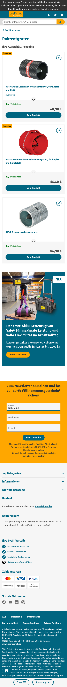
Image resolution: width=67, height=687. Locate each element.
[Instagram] (23, 602)
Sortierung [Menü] (43, 682)
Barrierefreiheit (10, 623)
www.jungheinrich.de (11, 644)
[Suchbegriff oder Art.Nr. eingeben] (29, 22)
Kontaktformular (43, 506)
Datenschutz (33, 616)
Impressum (16, 616)
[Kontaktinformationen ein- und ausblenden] (6, 671)
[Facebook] (4, 602)
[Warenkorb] (61, 15)
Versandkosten (48, 629)
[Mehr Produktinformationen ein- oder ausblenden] (33, 100)
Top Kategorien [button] (33, 473)
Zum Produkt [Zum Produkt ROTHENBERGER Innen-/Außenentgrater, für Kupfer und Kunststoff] (33, 188)
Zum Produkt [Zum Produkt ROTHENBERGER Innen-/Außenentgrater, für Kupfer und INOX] (33, 115)
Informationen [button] (33, 481)
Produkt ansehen (18, 354)
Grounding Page (31, 623)
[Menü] (4, 14)
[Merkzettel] (55, 15)
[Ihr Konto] (49, 14)
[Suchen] (61, 22)
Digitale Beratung (13, 490)
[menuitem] (49, 15)
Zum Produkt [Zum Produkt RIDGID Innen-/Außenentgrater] (33, 257)
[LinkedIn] (16, 602)
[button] (33, 490)
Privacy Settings (52, 623)
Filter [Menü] (21, 682)
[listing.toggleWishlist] (58, 57)
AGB (4, 616)
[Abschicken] (34, 437)
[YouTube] (10, 602)
